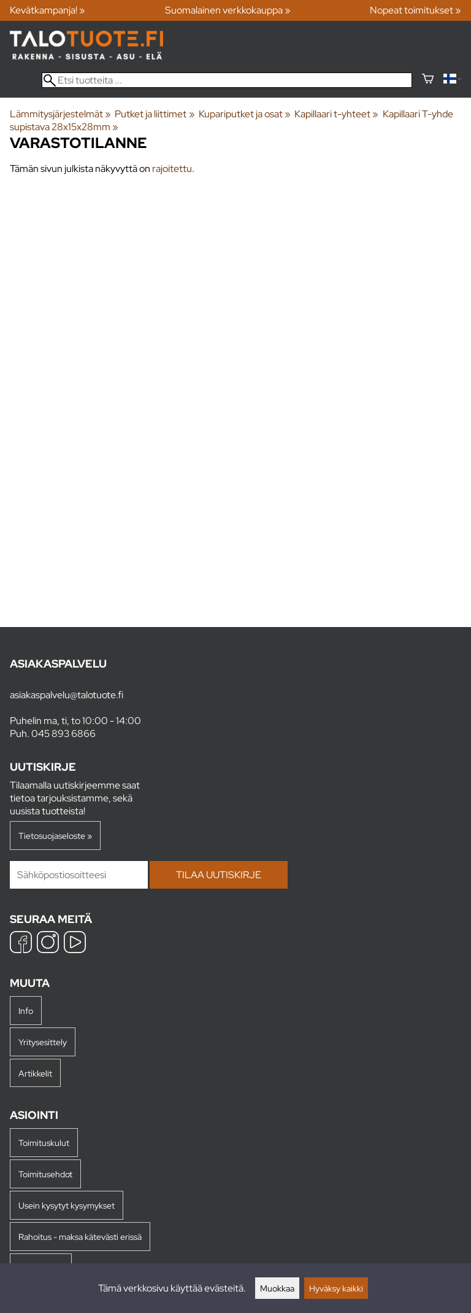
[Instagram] (48, 943)
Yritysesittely (42, 1042)
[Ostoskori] (428, 80)
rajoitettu (172, 168)
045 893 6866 (63, 733)
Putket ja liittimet (154, 113)
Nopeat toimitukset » (415, 10)
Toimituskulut (43, 1142)
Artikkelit (35, 1073)
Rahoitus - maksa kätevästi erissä (80, 1236)
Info (25, 1010)
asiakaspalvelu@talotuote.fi (66, 694)
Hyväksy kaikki (336, 1288)
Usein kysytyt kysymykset (66, 1205)
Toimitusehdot (45, 1174)
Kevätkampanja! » (47, 10)
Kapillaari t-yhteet (336, 113)
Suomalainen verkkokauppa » (228, 10)
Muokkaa (277, 1288)
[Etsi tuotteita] (227, 80)
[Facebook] (21, 943)
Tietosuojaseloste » (55, 835)
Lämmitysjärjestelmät (60, 113)
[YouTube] (75, 943)
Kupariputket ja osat (245, 113)
